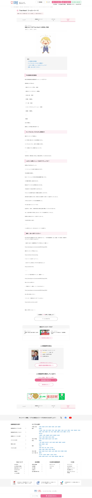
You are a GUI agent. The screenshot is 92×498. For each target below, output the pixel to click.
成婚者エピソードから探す (18, 436)
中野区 (40, 431)
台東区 (56, 430)
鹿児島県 (56, 456)
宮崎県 (53, 456)
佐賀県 (40, 456)
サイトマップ (72, 464)
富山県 (49, 438)
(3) (53, 19)
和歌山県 (53, 449)
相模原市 (47, 435)
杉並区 (43, 431)
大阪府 (40, 445)
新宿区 (49, 430)
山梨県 (40, 438)
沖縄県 (60, 456)
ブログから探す (18, 448)
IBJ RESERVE (72, 466)
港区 (47, 430)
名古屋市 (63, 442)
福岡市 (48, 454)
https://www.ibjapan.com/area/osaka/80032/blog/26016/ (36, 290)
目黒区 (68, 430)
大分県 (49, 456)
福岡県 (40, 452)
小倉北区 (51, 454)
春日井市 (47, 442)
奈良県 (49, 449)
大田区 (72, 430)
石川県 (53, 438)
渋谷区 (79, 430)
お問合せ (37, 469)
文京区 (53, 430)
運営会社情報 (37, 464)
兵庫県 (40, 449)
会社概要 (37, 466)
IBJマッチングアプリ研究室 (72, 472)
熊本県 (46, 456)
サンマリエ (55, 466)
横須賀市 (55, 435)
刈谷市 (50, 442)
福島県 (59, 426)
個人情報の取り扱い (37, 471)
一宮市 (40, 442)
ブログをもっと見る (45, 338)
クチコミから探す (18, 440)
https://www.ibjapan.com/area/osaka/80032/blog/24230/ (36, 278)
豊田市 (57, 442)
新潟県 (43, 438)
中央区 (44, 430)
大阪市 (40, 447)
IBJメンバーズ (55, 464)
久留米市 (44, 454)
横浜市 (58, 435)
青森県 (43, 426)
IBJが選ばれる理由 (62, 4)
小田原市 (40, 435)
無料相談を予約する (52, 496)
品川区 (65, 430)
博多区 (55, 454)
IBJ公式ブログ (78, 4)
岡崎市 (43, 442)
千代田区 (40, 430)
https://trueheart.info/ (29, 266)
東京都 (40, 428)
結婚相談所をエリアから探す (18, 428)
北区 (49, 431)
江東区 (62, 430)
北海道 (40, 426)
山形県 (56, 426)
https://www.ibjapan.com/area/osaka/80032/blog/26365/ (36, 247)
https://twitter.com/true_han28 (31, 302)
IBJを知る (55, 4)
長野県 (46, 438)
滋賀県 (46, 449)
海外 (63, 456)
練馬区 (58, 431)
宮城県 (49, 426)
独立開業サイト (72, 469)
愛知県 (40, 440)
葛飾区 (64, 431)
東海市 (53, 442)
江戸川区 (68, 431)
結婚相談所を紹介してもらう (18, 432)
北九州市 (40, 454)
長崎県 (43, 456)
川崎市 (44, 435)
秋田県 (53, 426)
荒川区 (52, 431)
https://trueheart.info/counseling (31, 254)
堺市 (43, 447)
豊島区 (46, 431)
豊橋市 (60, 442)
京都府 (43, 449)
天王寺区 (51, 447)
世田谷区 (75, 430)
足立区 (61, 431)
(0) (38, 19)
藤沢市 (51, 435)
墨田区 (59, 430)
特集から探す (18, 444)
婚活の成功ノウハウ (70, 4)
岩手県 (46, 426)
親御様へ (19, 471)
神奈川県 (40, 433)
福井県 (56, 438)
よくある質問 (19, 473)
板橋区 (55, 431)
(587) (68, 20)
